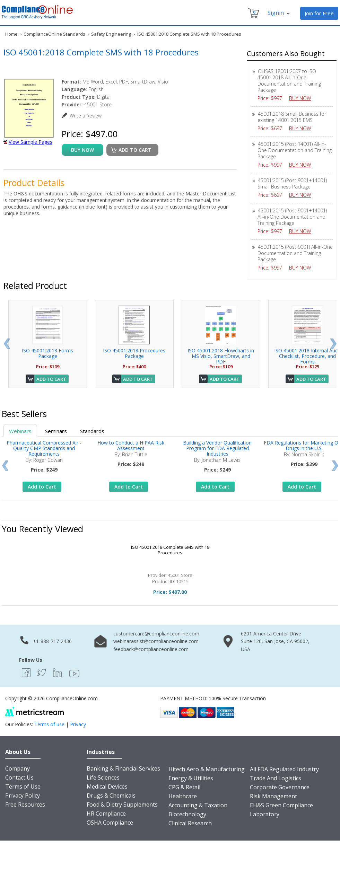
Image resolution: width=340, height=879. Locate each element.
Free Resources (25, 804)
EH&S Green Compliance (281, 805)
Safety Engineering (111, 34)
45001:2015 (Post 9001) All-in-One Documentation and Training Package (295, 253)
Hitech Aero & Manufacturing (206, 769)
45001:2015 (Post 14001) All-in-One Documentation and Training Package (295, 150)
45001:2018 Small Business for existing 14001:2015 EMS (292, 117)
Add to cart (135, 150)
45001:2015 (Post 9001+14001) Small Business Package (292, 183)
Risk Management (273, 796)
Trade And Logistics (275, 778)
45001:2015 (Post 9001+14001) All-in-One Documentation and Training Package (292, 216)
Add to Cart (51, 379)
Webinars (20, 431)
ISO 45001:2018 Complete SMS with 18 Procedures (170, 550)
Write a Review (86, 115)
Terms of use (49, 724)
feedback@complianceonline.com (151, 649)
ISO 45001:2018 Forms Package (47, 353)
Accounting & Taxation (197, 805)
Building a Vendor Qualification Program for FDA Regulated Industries (217, 448)
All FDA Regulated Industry (284, 769)
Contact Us (19, 777)
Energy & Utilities (190, 778)
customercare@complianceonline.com (156, 633)
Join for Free (319, 13)
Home (11, 34)
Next (333, 344)
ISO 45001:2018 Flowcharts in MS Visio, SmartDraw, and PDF (221, 356)
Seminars (56, 431)
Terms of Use (23, 786)
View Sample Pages (30, 142)
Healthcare (182, 796)
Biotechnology (187, 814)
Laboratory (264, 814)
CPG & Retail (184, 787)
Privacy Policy (22, 795)
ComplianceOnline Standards (54, 34)
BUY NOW (302, 98)
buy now (82, 150)
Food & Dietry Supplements (122, 804)
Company (17, 768)
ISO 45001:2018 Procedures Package (134, 353)
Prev (6, 344)
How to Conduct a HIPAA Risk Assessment (130, 445)
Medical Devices (107, 786)
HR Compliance (106, 813)
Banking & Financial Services (123, 768)
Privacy (78, 724)
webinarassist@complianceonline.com (156, 641)
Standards (92, 431)
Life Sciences (103, 777)
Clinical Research (190, 823)
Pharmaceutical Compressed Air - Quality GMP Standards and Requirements (44, 448)
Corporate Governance (280, 787)
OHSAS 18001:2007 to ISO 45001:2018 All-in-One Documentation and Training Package (289, 80)
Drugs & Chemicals (111, 795)
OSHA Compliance (110, 822)
